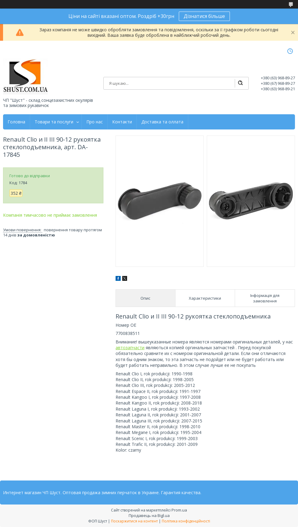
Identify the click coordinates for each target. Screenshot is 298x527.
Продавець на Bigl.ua (149, 515)
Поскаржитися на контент (134, 521)
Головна (16, 122)
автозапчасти (130, 347)
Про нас (94, 122)
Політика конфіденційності (186, 521)
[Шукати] (240, 83)
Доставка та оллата (162, 122)
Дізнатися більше (204, 16)
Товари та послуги (54, 122)
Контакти (122, 122)
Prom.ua (179, 510)
